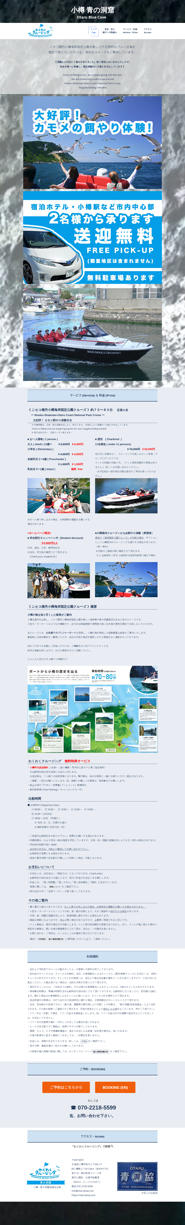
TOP (65, 1208)
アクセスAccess (148, 31)
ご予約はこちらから (66, 1087)
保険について (55, 886)
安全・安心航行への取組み (110, 31)
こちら (84, 1041)
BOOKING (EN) (115, 1087)
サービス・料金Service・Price (130, 31)
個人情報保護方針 (56, 939)
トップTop (93, 31)
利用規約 (42, 939)
